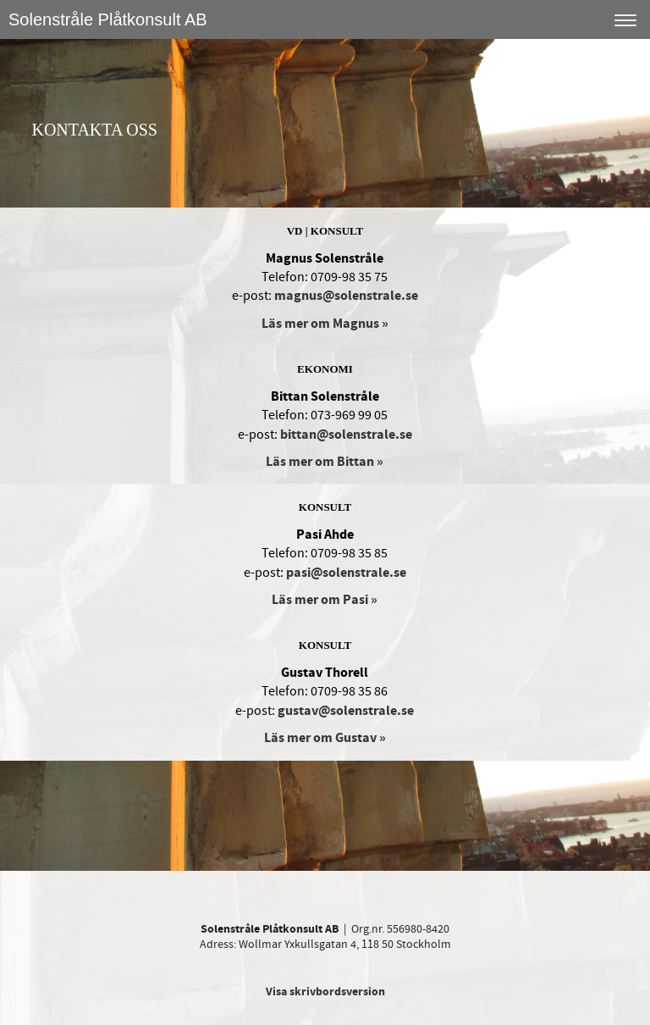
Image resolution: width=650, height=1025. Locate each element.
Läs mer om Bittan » (324, 461)
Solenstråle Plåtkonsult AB (107, 19)
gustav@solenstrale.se (346, 710)
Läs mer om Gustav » (325, 738)
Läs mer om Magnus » (325, 323)
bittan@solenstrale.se (346, 434)
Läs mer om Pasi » (324, 599)
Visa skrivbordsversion (325, 991)
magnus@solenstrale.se (346, 295)
